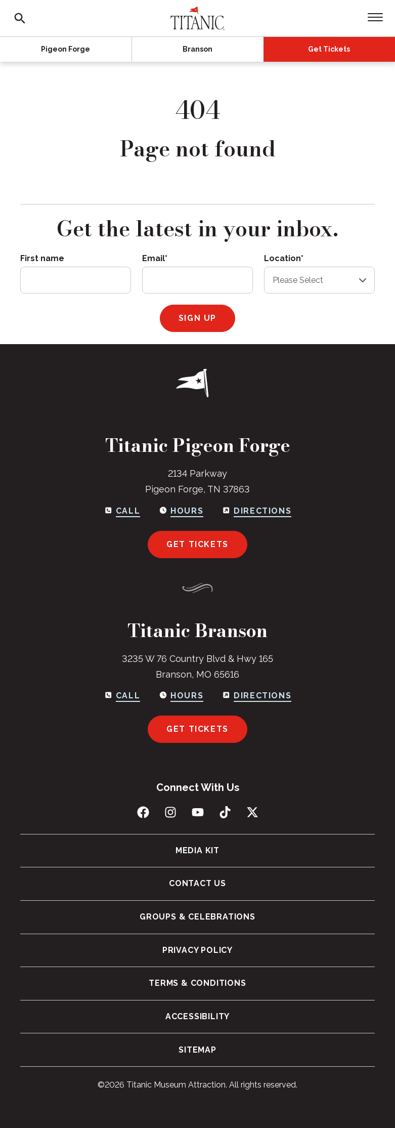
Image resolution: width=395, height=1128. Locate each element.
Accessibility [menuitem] (197, 1016)
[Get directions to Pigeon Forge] (256, 511)
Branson (197, 49)
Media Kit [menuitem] (197, 850)
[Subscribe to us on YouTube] (197, 812)
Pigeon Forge (65, 49)
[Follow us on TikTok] (225, 812)
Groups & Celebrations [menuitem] (197, 917)
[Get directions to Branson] (256, 695)
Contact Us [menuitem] (197, 883)
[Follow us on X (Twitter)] (252, 812)
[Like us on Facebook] (143, 812)
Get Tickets (329, 49)
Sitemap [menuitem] (197, 1050)
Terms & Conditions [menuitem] (197, 983)
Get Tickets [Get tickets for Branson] (197, 729)
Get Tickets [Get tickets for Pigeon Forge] (197, 544)
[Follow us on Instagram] (170, 812)
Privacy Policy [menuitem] (197, 950)
